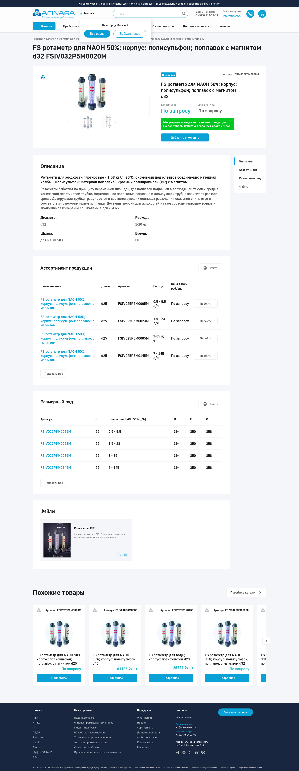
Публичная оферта (228, 768)
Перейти (205, 303)
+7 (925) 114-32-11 (206, 15)
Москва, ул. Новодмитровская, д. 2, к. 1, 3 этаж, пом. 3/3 (192, 743)
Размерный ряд (250, 178)
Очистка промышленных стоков (93, 722)
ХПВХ (36, 722)
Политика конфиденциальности (204, 768)
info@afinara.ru (232, 15)
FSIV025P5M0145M (55, 467)
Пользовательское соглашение (147, 768)
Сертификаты (145, 727)
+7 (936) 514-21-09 (186, 734)
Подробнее (59, 678)
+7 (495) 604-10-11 (186, 727)
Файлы (243, 186)
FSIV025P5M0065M (55, 455)
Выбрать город (129, 33)
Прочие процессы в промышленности (97, 752)
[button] (87, 13)
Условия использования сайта (176, 768)
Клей (36, 742)
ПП (35, 727)
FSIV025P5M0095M (55, 431)
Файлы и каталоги (148, 737)
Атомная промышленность (90, 742)
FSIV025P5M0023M (55, 443)
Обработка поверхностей (89, 732)
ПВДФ (36, 732)
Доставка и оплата (148, 732)
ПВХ (35, 717)
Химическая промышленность (93, 737)
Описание (244, 161)
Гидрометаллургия (85, 727)
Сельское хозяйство (86, 747)
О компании (144, 717)
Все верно (97, 33)
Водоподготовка (84, 717)
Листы (37, 747)
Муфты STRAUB (42, 752)
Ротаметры (39, 737)
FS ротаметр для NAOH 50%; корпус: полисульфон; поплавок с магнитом (67, 303)
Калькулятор (145, 742)
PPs (35, 757)
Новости (142, 722)
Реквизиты (143, 747)
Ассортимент (248, 170)
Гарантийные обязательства (250, 768)
